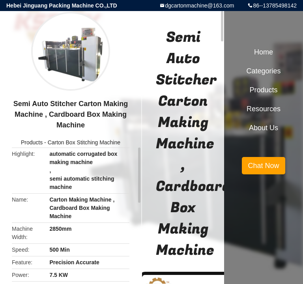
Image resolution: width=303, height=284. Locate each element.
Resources (264, 109)
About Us (263, 128)
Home (263, 52)
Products (32, 142)
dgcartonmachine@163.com (199, 5)
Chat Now (263, 166)
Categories (263, 71)
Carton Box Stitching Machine (84, 142)
